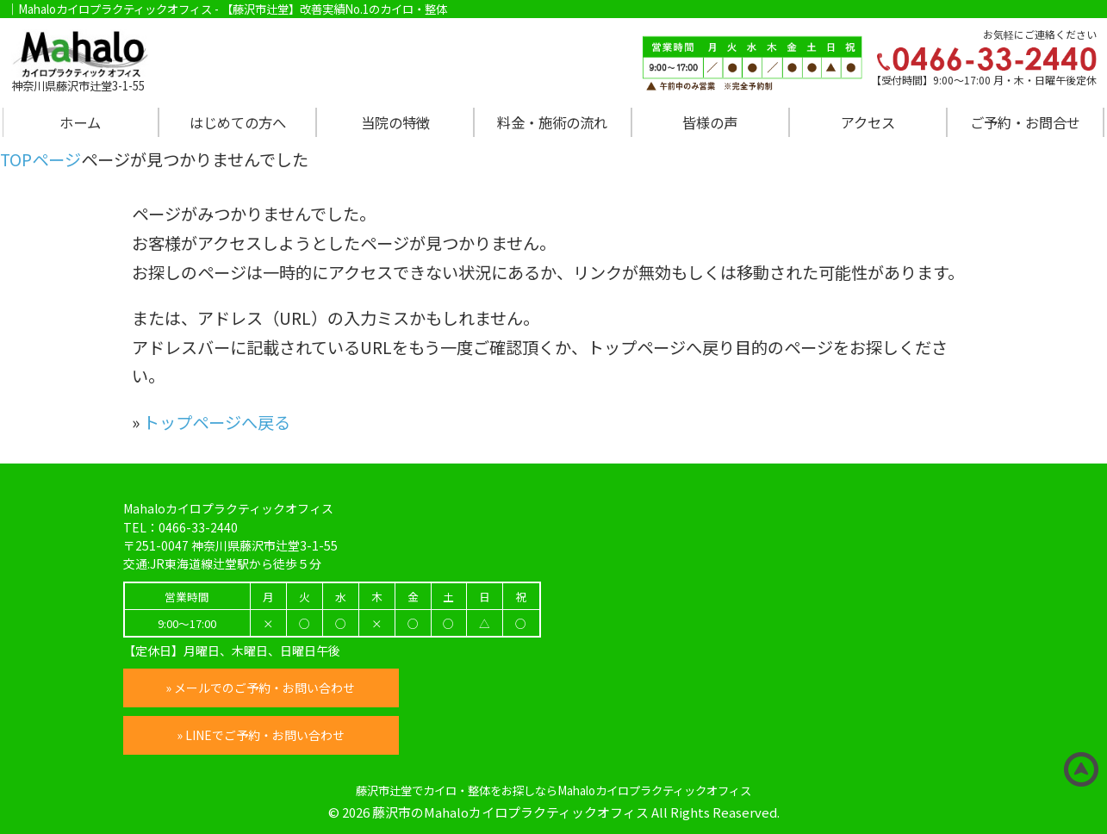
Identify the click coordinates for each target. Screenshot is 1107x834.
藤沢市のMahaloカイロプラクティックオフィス (510, 812)
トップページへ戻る (216, 422)
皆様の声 (709, 122)
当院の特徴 (395, 122)
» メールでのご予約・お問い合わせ (261, 687)
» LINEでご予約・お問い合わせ (261, 735)
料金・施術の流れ (552, 122)
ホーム (80, 122)
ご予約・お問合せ (1025, 122)
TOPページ (40, 159)
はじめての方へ (238, 122)
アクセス (868, 122)
